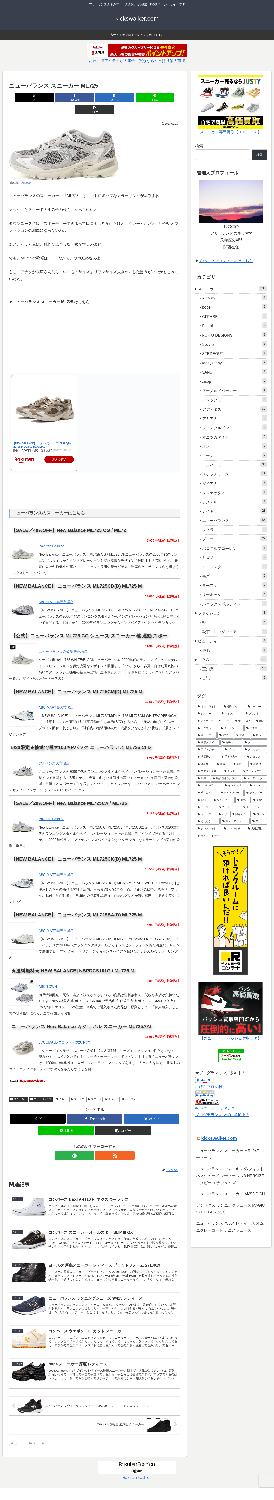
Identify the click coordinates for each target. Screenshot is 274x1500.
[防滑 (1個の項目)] (259, 800)
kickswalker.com (219, 1138)
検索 (199, 146)
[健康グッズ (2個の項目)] (208, 742)
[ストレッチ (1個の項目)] (233, 829)
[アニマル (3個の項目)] (207, 728)
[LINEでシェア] (123, 97)
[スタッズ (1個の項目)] (256, 757)
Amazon (26, 171)
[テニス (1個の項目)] (257, 785)
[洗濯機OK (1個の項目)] (207, 757)
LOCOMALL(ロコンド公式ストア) (64, 1030)
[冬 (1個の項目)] (258, 821)
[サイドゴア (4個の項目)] (243, 721)
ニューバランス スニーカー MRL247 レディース (230, 1154)
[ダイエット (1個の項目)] (223, 800)
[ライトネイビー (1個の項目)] (231, 836)
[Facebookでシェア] (66, 97)
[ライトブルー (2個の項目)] (209, 749)
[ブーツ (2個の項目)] (232, 749)
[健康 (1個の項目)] (223, 764)
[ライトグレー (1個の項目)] (231, 793)
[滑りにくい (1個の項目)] (207, 793)
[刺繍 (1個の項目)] (203, 778)
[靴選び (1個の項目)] (257, 764)
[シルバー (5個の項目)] (207, 714)
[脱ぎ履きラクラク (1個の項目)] (226, 778)
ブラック (77, 1087)
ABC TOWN (48, 975)
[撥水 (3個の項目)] (259, 735)
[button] (152, 97)
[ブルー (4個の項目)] (224, 721)
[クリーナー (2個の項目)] (255, 742)
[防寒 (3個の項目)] (225, 735)
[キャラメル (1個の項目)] (254, 807)
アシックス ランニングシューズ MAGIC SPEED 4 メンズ (230, 1208)
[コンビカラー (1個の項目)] (209, 785)
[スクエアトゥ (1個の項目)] (235, 821)
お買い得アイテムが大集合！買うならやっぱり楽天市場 (137, 61)
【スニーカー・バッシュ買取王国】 (230, 1038)
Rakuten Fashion (51, 534)
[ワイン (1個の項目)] (259, 814)
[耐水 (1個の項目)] (223, 814)
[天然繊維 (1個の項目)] (256, 829)
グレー (61, 1087)
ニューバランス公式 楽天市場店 (63, 640)
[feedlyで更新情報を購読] (89, 1143)
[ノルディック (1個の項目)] (254, 778)
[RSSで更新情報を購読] (99, 1143)
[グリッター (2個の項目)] (255, 749)
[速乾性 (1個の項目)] (205, 764)
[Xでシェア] (37, 97)
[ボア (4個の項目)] (260, 721)
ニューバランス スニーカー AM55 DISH (230, 1194)
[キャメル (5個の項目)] (231, 714)
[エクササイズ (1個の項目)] (208, 771)
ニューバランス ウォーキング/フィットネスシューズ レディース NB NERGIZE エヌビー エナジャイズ (230, 1176)
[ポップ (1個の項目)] (206, 807)
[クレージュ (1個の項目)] (206, 814)
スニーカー (18, 1087)
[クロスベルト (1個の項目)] (208, 829)
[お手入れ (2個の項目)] (231, 742)
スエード (94, 1087)
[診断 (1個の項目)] (239, 764)
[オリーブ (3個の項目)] (206, 735)
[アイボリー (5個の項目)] (206, 721)
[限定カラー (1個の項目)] (240, 814)
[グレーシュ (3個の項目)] (231, 728)
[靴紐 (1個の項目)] (203, 800)
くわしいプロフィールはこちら (226, 261)
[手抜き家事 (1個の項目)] (232, 757)
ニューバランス (41, 1087)
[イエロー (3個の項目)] (255, 728)
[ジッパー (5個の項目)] (256, 707)
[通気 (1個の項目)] (243, 800)
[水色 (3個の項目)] (242, 735)
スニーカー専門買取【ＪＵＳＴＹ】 (230, 132)
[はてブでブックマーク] (94, 97)
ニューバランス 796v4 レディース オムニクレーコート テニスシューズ (230, 1226)
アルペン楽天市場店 (54, 751)
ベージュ (129, 1087)
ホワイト (111, 1087)
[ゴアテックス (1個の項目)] (254, 771)
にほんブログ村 (208, 1087)
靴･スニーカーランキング (215, 1108)
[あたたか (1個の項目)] (208, 821)
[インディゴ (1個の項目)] (235, 785)
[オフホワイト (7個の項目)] (208, 707)
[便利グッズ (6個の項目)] (233, 707)
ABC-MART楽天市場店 (56, 590)
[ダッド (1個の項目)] (231, 771)
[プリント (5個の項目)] (255, 714)
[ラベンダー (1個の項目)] (255, 793)
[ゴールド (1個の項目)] (228, 807)
